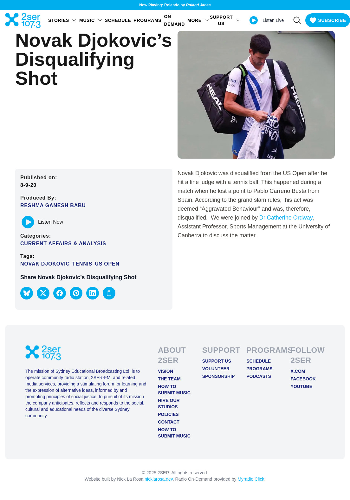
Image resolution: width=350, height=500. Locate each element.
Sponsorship (218, 376)
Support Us (216, 361)
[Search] (297, 20)
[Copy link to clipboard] (109, 293)
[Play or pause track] (28, 222)
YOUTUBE (301, 386)
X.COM (298, 371)
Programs (147, 20)
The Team (169, 378)
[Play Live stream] (254, 20)
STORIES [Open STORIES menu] (62, 20)
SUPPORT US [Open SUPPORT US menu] (225, 20)
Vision (165, 371)
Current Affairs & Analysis (63, 243)
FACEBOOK (303, 378)
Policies (168, 414)
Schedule (118, 20)
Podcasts (258, 376)
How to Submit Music (174, 389)
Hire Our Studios (168, 403)
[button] (26, 293)
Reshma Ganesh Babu (53, 205)
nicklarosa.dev (158, 479)
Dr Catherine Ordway (286, 217)
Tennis (82, 263)
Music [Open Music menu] (90, 20)
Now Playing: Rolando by (175, 5)
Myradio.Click (250, 479)
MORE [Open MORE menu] (198, 20)
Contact (168, 421)
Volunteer (216, 368)
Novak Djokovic (45, 263)
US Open (107, 263)
